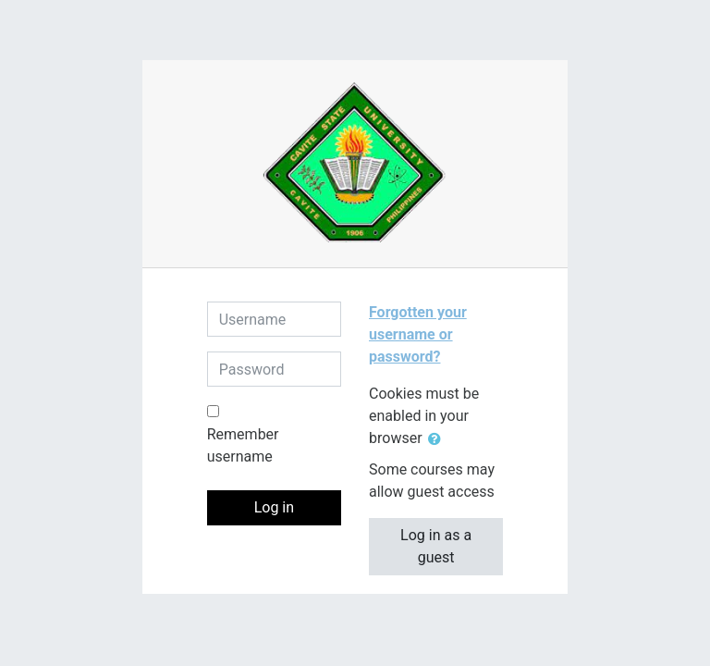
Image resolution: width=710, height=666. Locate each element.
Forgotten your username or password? (418, 334)
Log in (274, 507)
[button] (438, 439)
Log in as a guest (435, 546)
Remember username (243, 445)
